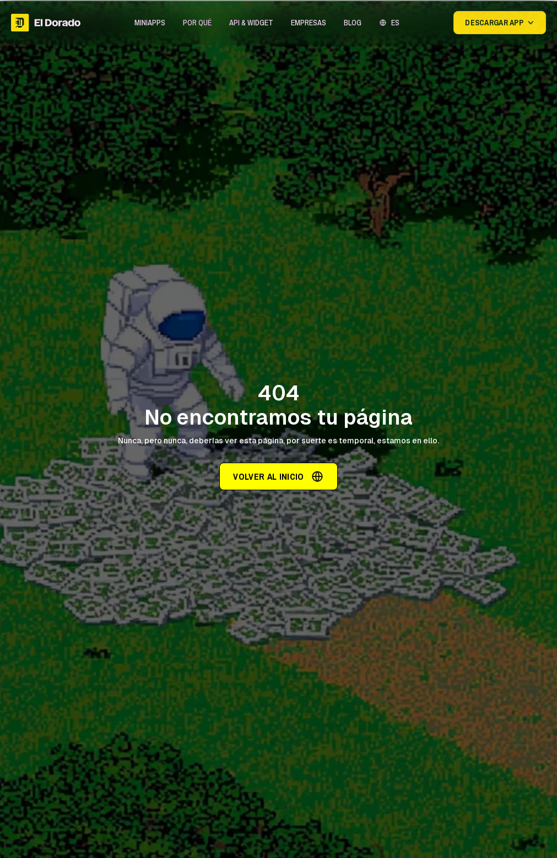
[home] (45, 22)
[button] (149, 22)
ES (395, 23)
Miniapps (149, 23)
